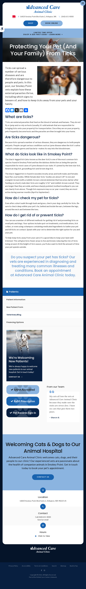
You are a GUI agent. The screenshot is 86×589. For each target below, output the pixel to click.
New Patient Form (14, 307)
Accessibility (26, 566)
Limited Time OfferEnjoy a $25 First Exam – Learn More (42, 34)
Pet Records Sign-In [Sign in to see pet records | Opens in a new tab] (23, 412)
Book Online (51, 23)
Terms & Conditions (41, 566)
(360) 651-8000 (67, 17)
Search (54, 566)
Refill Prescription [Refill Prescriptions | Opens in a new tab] (23, 401)
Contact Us (43, 477)
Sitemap (63, 566)
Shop (30, 23)
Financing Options (15, 322)
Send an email (42, 520)
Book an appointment (52, 270)
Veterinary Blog (14, 314)
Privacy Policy (13, 566)
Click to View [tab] (44, 536)
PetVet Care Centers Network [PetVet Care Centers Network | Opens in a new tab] (46, 577)
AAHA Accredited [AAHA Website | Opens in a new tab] (23, 389)
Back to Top (74, 566)
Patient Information (15, 299)
